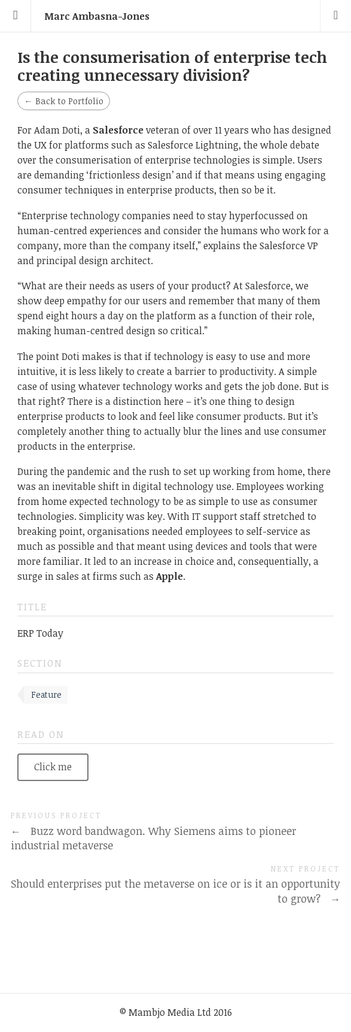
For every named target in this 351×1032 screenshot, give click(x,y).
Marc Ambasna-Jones (96, 16)
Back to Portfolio (63, 101)
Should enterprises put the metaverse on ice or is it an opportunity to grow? (175, 891)
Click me (53, 766)
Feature (46, 694)
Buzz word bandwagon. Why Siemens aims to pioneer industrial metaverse (153, 838)
